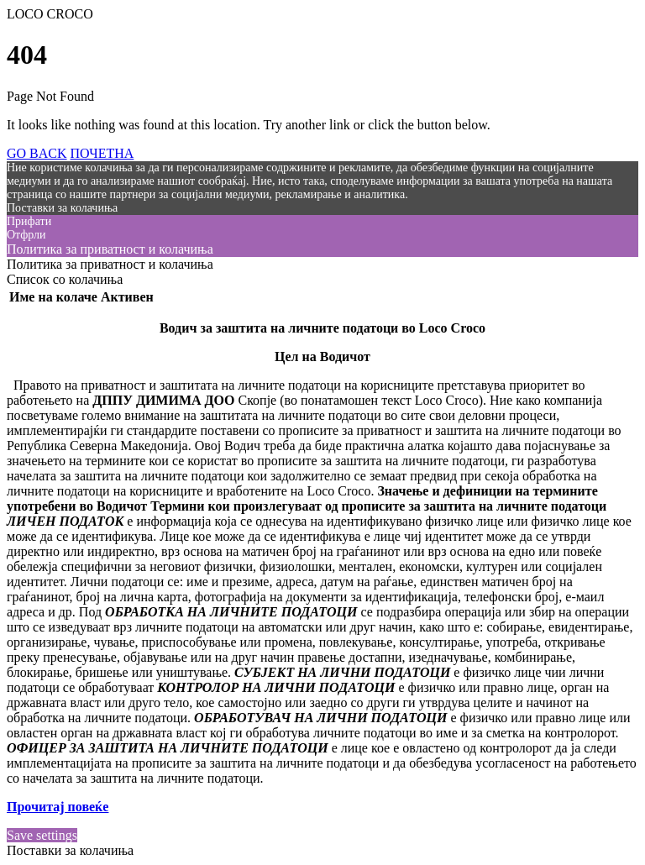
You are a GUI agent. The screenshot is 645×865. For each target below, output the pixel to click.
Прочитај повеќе (57, 806)
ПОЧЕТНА (102, 153)
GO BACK (37, 153)
